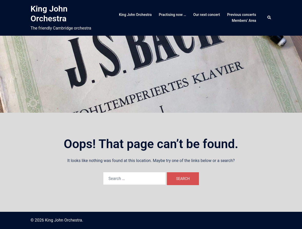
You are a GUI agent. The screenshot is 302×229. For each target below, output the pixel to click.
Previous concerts (241, 15)
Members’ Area (244, 20)
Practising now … (172, 15)
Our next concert (206, 15)
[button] (269, 18)
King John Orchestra (49, 13)
